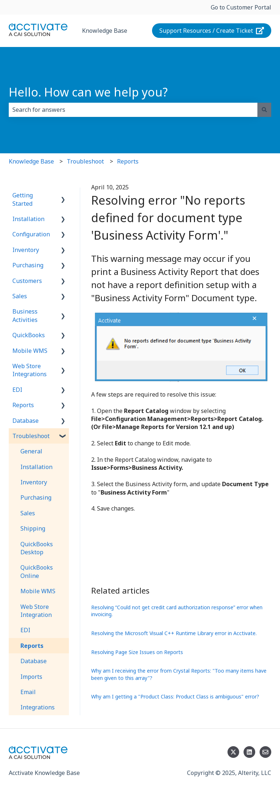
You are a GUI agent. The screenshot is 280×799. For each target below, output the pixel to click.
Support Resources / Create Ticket (211, 31)
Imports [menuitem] (31, 677)
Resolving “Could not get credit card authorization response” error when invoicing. (176, 611)
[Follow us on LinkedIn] (249, 752)
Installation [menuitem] (28, 219)
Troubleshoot (85, 161)
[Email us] (265, 752)
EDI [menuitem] (17, 390)
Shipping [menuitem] (32, 528)
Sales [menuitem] (19, 296)
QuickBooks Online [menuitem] (36, 571)
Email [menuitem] (28, 692)
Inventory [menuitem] (25, 250)
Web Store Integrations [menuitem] (29, 370)
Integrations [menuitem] (37, 707)
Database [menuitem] (25, 421)
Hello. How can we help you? (88, 92)
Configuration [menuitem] (31, 234)
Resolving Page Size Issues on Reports (137, 652)
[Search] (264, 110)
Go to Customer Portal (241, 7)
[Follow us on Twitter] (233, 752)
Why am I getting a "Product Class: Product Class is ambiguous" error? (175, 696)
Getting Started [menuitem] (22, 199)
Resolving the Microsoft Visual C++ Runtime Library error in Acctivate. (174, 633)
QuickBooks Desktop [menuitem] (36, 548)
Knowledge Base (104, 31)
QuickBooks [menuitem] (28, 335)
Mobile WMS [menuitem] (29, 351)
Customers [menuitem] (27, 281)
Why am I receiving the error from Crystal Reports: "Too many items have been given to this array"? (179, 674)
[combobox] (133, 110)
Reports (128, 161)
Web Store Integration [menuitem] (36, 611)
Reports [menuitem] (23, 405)
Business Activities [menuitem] (25, 315)
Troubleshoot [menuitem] (31, 436)
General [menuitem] (31, 451)
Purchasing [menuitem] (27, 265)
